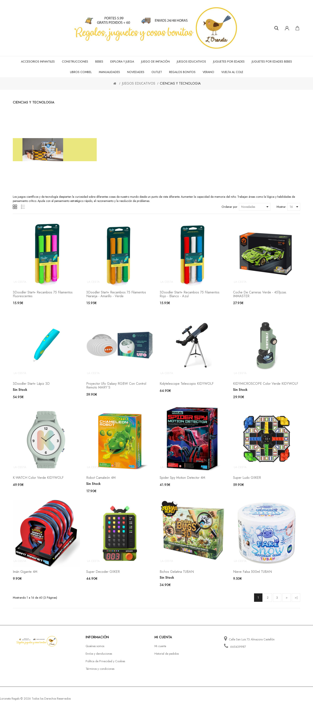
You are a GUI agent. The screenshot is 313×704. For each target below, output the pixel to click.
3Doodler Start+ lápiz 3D (31, 385)
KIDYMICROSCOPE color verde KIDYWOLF (265, 385)
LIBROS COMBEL (81, 72)
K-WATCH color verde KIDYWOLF (38, 480)
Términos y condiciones (100, 672)
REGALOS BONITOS (182, 72)
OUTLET (156, 72)
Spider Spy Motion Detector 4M (182, 480)
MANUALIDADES (109, 72)
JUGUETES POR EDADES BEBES (272, 61)
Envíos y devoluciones (99, 657)
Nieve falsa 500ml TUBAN (252, 575)
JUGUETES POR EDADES (229, 61)
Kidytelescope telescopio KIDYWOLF (187, 385)
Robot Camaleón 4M (101, 480)
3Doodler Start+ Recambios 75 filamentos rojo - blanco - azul (189, 295)
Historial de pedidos (166, 657)
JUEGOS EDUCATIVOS (191, 61)
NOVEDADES (135, 72)
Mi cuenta (160, 649)
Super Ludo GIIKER (247, 480)
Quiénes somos (95, 649)
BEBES (99, 61)
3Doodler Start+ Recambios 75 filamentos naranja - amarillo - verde (116, 295)
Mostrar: (281, 207)
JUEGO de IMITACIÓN (155, 61)
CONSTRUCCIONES (75, 61)
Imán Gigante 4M (25, 575)
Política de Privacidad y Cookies (105, 664)
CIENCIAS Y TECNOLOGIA (180, 83)
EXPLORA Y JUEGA (122, 61)
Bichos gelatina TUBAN (177, 575)
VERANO (208, 72)
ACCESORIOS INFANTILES (38, 61)
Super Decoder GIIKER (103, 575)
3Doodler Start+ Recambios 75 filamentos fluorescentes (43, 295)
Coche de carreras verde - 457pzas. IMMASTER (260, 295)
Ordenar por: (230, 207)
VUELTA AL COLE (232, 72)
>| (296, 601)
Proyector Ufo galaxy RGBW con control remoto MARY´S (116, 387)
